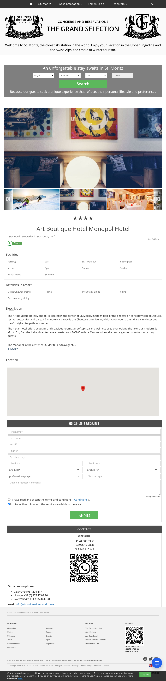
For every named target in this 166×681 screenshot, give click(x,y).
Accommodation (70, 4)
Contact (106, 666)
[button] (83, 389)
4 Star (10, 236)
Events (49, 636)
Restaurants (11, 647)
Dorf (52, 236)
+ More (13, 349)
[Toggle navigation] (154, 4)
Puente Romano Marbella (95, 640)
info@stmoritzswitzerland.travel (35, 604)
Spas (48, 640)
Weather (10, 632)
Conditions (81, 499)
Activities (49, 628)
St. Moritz (45, 4)
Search (83, 83)
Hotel (17, 236)
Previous (8, 199)
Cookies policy (86, 666)
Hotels (9, 640)
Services (49, 632)
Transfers (119, 4)
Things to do (97, 4)
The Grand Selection (93, 628)
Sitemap (75, 666)
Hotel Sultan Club (92, 644)
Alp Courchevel (91, 636)
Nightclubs (50, 644)
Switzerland (29, 236)
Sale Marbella (90, 632)
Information (11, 628)
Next (158, 199)
